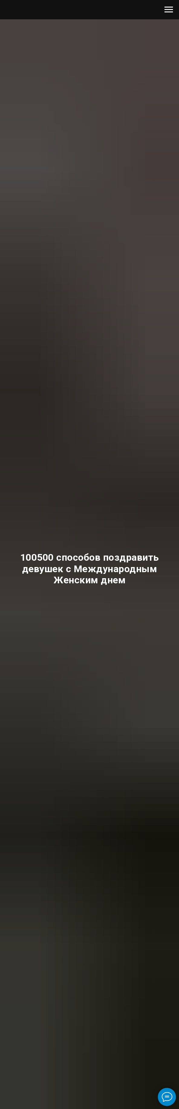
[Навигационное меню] (168, 10)
